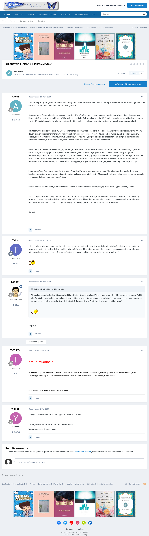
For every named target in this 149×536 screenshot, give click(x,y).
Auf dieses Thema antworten (128, 84)
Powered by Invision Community (74, 535)
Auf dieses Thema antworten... (31, 462)
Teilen (121, 73)
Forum (7, 15)
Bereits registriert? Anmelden (111, 5)
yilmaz (15, 408)
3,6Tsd (16, 120)
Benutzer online (26, 21)
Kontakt (80, 529)
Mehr (94, 14)
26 (16, 373)
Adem (20, 71)
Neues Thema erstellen (94, 84)
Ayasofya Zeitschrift (47, 14)
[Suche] (112, 14)
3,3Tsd (16, 432)
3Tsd (16, 305)
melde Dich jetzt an (83, 452)
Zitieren (38, 230)
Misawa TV (65, 14)
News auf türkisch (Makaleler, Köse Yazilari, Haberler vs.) (53, 74)
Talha (15, 240)
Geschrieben (40, 97)
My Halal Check (81, 14)
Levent (15, 281)
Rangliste (41, 21)
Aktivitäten (19, 14)
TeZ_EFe (15, 350)
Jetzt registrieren (137, 5)
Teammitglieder (8, 21)
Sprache (70, 529)
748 (15, 263)
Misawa (31, 14)
